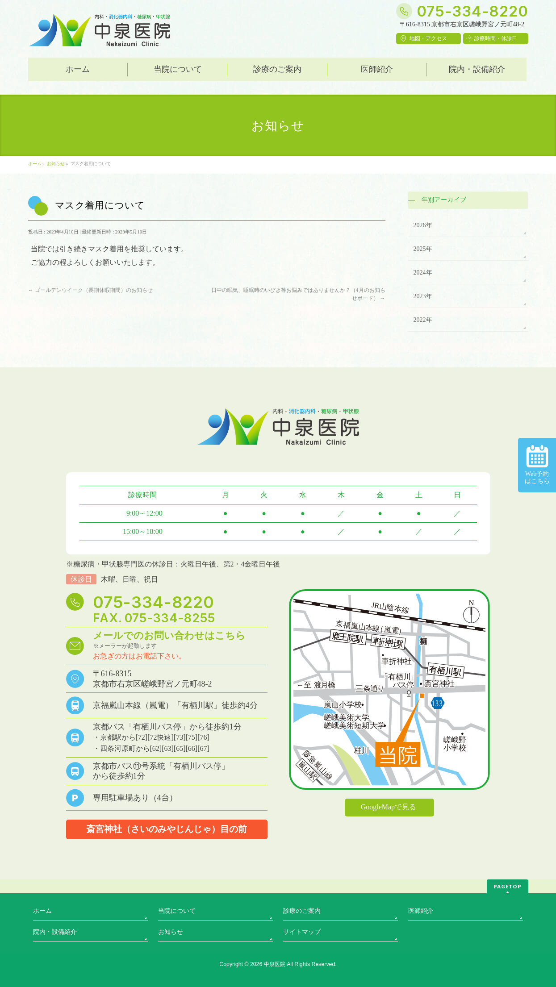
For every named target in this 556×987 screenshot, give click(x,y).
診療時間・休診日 (495, 38)
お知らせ (170, 932)
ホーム (42, 911)
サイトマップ (302, 932)
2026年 (423, 225)
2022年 (423, 320)
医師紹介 (420, 911)
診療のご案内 (302, 911)
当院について (177, 911)
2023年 (423, 296)
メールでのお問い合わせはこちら (169, 635)
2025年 (423, 249)
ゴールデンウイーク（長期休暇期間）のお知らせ (90, 290)
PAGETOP (507, 886)
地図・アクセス (428, 38)
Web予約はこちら (537, 465)
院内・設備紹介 (55, 932)
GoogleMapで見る (388, 807)
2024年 (423, 272)
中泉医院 (274, 964)
